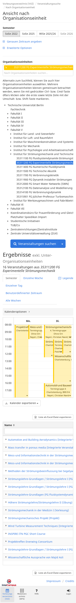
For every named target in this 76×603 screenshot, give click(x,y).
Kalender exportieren (21, 403)
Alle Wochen (13, 300)
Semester (9, 28)
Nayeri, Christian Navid (57, 337)
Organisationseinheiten (17, 61)
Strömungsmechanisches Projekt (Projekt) (33, 518)
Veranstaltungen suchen (35, 243)
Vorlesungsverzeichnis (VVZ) (18, 3)
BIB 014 (66, 392)
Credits (69, 581)
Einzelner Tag (14, 285)
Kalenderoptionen (16, 311)
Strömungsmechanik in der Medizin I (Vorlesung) (38, 510)
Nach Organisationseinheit (20, 7)
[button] (27, 395)
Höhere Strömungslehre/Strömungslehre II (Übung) (40, 502)
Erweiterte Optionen (17, 48)
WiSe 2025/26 (47, 33)
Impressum (54, 581)
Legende (65, 278)
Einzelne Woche (33, 278)
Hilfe (36, 592)
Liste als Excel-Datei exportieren (53, 417)
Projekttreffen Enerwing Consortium (30, 541)
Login (68, 592)
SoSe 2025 (28, 33)
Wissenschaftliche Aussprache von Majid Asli (35, 557)
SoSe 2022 (11, 33)
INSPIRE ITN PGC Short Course (26, 534)
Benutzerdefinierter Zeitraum (24, 293)
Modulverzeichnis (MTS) (22, 594)
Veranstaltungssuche (48, 3)
